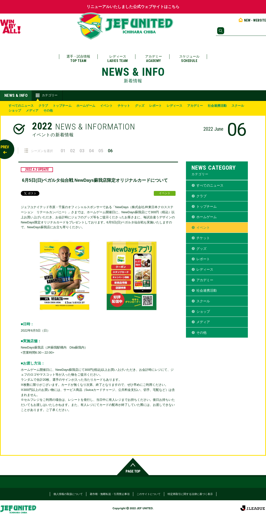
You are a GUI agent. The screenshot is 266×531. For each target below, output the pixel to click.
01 (63, 150)
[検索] (241, 30)
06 (110, 150)
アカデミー (153, 58)
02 (72, 150)
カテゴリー (46, 95)
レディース (117, 58)
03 (82, 150)
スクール (237, 105)
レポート (155, 105)
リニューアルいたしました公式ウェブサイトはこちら (133, 7)
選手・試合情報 (78, 58)
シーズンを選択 (38, 151)
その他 (48, 110)
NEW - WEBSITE (252, 20)
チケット (124, 105)
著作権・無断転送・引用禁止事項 (110, 494)
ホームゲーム (85, 105)
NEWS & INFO (16, 95)
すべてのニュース (21, 105)
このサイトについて (149, 494)
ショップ (14, 110)
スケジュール (189, 58)
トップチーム (62, 105)
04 (91, 150)
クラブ (43, 105)
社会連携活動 (217, 105)
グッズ (139, 105)
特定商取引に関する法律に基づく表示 (190, 494)
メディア (32, 110)
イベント (106, 105)
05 (100, 150)
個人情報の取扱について (68, 494)
